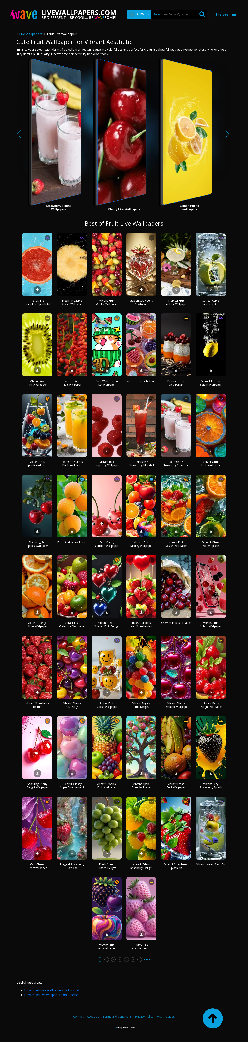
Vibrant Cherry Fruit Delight (72, 705)
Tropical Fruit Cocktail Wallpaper (176, 302)
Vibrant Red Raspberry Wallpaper (107, 463)
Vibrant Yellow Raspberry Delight (141, 866)
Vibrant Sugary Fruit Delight (141, 705)
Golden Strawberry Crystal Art (141, 302)
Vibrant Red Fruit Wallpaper (72, 382)
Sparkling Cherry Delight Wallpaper (37, 785)
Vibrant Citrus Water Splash (210, 544)
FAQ (159, 1016)
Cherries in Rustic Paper (176, 623)
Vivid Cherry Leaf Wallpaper (37, 866)
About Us (93, 1016)
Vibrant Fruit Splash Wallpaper (37, 463)
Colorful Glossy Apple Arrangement (72, 785)
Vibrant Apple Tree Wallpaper (141, 785)
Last (147, 959)
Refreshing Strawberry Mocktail (141, 463)
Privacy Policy (144, 1016)
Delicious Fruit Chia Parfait (176, 382)
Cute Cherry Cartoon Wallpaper (106, 544)
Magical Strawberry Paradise (72, 866)
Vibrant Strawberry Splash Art (176, 866)
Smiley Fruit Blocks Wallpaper (106, 705)
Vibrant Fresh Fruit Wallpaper (176, 785)
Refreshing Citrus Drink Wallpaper (72, 463)
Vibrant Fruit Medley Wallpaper (107, 302)
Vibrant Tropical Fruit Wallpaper (106, 785)
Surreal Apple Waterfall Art (210, 302)
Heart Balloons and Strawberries (141, 624)
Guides (170, 1016)
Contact (78, 1016)
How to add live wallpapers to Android (51, 990)
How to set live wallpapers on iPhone (51, 995)
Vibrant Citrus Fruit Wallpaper (210, 463)
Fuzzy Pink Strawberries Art (141, 946)
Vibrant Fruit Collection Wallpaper (72, 624)
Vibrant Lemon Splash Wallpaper (210, 382)
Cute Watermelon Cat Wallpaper (107, 382)
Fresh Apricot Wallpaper (72, 542)
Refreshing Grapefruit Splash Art (37, 302)
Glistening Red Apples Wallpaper (37, 544)
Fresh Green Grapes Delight (106, 866)
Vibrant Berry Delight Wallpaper (211, 705)
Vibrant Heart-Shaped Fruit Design (106, 624)
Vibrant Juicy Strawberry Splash (211, 785)
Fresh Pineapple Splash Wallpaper (72, 302)
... (139, 959)
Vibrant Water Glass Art (210, 864)
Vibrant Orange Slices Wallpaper (37, 624)
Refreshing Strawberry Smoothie (176, 463)
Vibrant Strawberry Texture (37, 705)
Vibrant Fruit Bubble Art (141, 381)
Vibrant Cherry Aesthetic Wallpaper (176, 705)
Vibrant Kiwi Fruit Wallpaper (37, 382)
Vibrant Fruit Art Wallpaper (106, 946)
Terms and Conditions (117, 1016)
